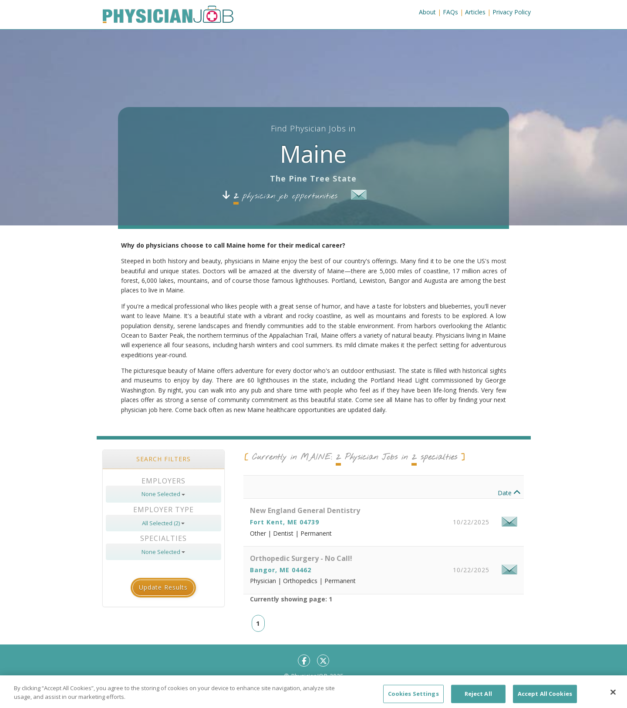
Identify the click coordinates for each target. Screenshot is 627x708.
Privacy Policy (511, 12)
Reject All (478, 697)
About (427, 12)
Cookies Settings (413, 697)
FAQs (450, 12)
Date (509, 493)
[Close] (613, 695)
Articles (475, 12)
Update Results (163, 587)
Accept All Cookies (545, 697)
